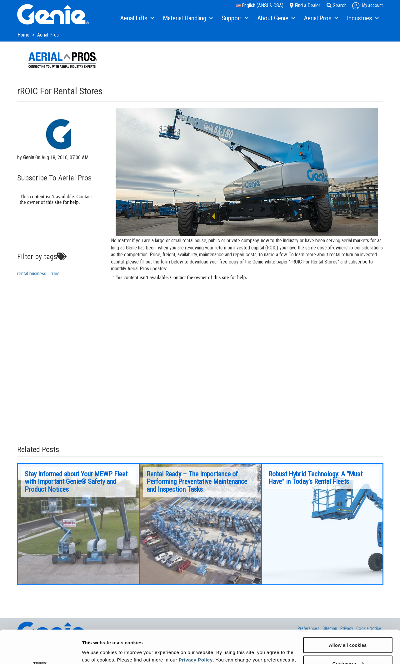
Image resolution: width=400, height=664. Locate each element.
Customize (348, 630)
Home (24, 35)
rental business (31, 274)
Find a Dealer (305, 5)
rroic (55, 274)
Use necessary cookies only (348, 648)
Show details (96, 651)
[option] (78, 524)
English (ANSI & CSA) (259, 5)
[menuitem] (136, 18)
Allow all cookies (348, 611)
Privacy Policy (196, 626)
